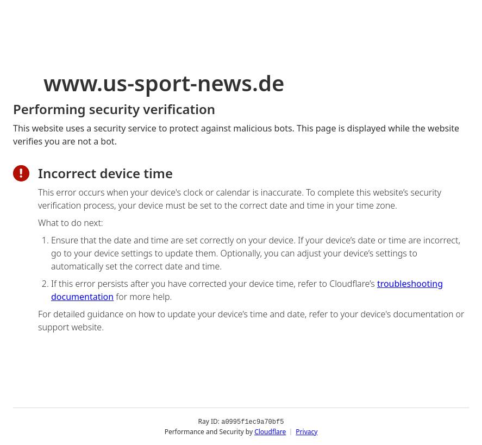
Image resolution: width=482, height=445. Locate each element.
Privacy (306, 431)
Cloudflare (270, 431)
